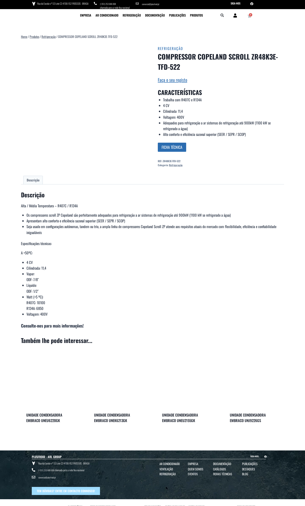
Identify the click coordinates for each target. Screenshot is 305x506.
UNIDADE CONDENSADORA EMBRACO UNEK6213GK (112, 416)
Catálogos (219, 468)
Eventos (193, 473)
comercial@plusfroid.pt (152, 3)
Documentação (155, 14)
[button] (222, 14)
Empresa (85, 14)
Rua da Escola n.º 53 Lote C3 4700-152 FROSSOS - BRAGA (62, 3)
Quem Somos (195, 468)
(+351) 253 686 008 (109, 3)
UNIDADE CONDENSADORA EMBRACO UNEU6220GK (44, 416)
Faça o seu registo (172, 78)
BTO (253, 502)
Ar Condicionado (107, 14)
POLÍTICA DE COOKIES (197, 502)
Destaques (248, 468)
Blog (245, 473)
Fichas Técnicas (222, 473)
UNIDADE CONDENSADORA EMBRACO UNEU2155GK (180, 416)
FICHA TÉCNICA (172, 146)
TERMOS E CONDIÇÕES (152, 502)
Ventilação (166, 468)
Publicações (177, 14)
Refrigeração (132, 14)
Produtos (196, 14)
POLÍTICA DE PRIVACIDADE (175, 502)
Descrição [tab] (33, 178)
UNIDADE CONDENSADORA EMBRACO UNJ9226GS (248, 416)
